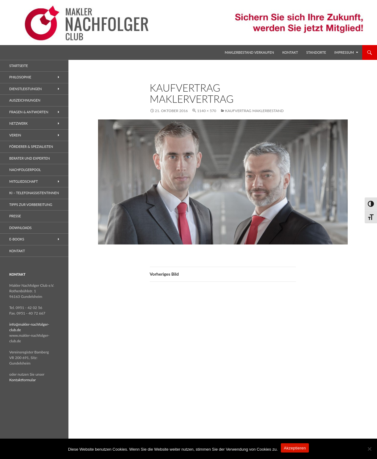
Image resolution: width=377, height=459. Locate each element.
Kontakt (290, 52)
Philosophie (20, 77)
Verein (15, 135)
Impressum (344, 52)
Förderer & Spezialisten (31, 146)
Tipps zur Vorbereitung (30, 204)
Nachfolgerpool (25, 170)
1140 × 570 (206, 110)
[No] (369, 449)
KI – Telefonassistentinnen (34, 193)
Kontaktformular (22, 380)
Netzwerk (18, 123)
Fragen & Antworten (28, 112)
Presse (15, 216)
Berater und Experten (29, 158)
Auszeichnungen (24, 100)
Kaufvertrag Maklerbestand (254, 110)
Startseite (18, 66)
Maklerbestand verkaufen (249, 52)
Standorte (316, 52)
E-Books (16, 239)
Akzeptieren (295, 448)
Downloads (20, 228)
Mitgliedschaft (23, 181)
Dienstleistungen (25, 89)
